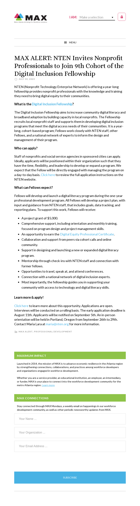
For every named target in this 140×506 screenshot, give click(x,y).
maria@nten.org (57, 324)
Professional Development (53, 331)
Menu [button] (72, 42)
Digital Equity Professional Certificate (87, 234)
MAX (30, 18)
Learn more (48, 385)
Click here (48, 175)
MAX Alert (26, 331)
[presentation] (42, 462)
